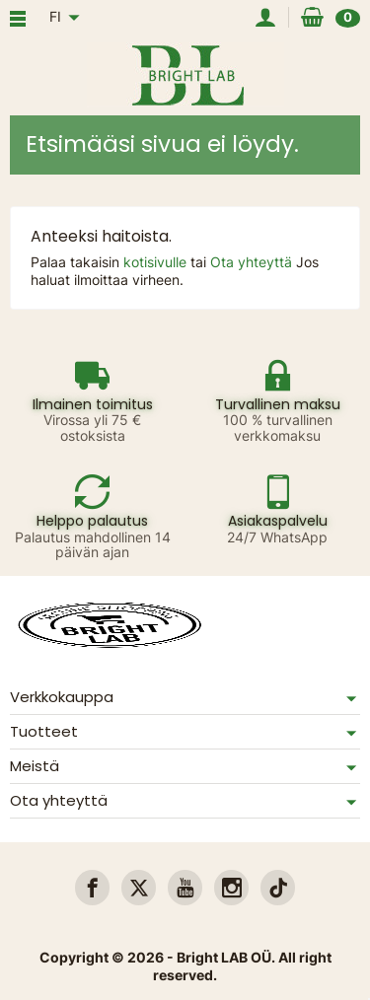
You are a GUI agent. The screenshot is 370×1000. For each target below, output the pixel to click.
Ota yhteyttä (253, 261)
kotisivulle (156, 261)
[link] (92, 887)
